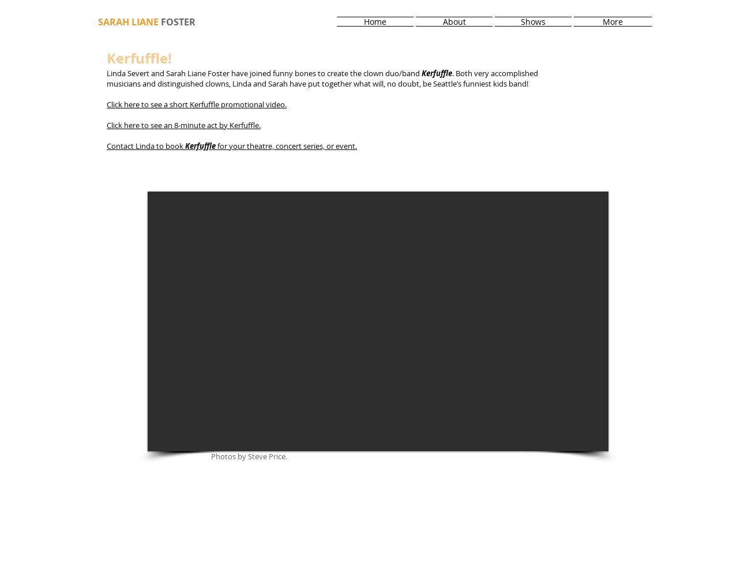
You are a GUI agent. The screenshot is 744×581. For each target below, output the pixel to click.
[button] (378, 321)
